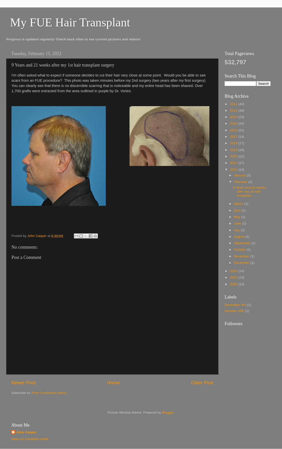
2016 (234, 130)
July (237, 230)
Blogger (167, 412)
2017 (234, 137)
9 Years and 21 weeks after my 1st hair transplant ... (249, 191)
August (239, 236)
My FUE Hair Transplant (70, 22)
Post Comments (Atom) (49, 393)
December (242, 263)
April (238, 210)
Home (113, 382)
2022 (234, 169)
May (237, 217)
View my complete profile (30, 439)
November (242, 256)
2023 (234, 271)
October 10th (234, 311)
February (241, 182)
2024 (234, 277)
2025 (234, 284)
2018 (234, 143)
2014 (234, 117)
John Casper (26, 432)
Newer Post (23, 382)
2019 (234, 150)
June (238, 223)
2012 (234, 104)
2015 (234, 123)
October (240, 249)
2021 (234, 163)
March (239, 204)
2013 (234, 110)
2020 (234, 156)
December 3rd (235, 305)
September (242, 243)
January (240, 175)
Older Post (202, 382)
